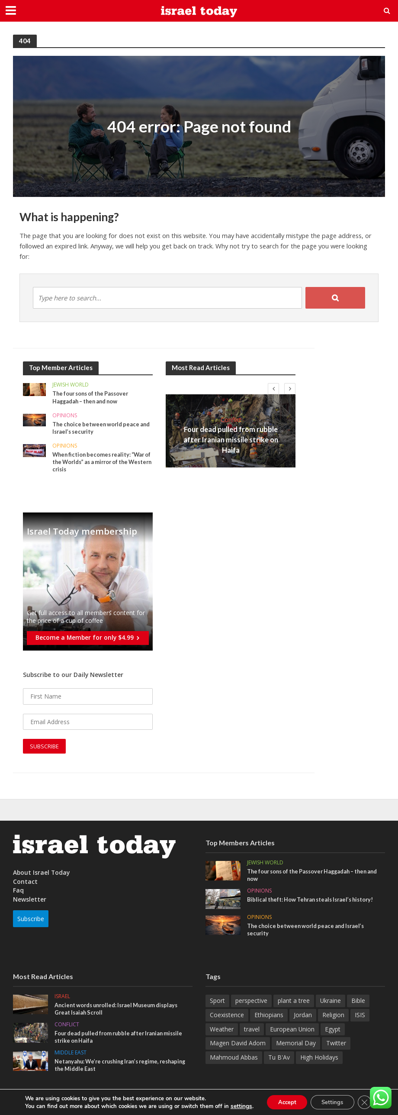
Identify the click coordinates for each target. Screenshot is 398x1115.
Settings (333, 1101)
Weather (222, 1031)
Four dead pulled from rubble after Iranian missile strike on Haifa (230, 439)
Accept (282, 1101)
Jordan (303, 1016)
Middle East (71, 1056)
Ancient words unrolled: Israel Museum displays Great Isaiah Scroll (120, 1010)
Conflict (230, 426)
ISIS (360, 1016)
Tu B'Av (279, 1059)
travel (252, 1031)
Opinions (64, 416)
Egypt (332, 1031)
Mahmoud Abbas (234, 1059)
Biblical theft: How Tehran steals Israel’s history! (314, 901)
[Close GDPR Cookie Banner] (369, 1101)
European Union (292, 1031)
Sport (217, 1003)
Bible (358, 1003)
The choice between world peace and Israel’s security (97, 428)
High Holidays (319, 1059)
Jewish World (70, 385)
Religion (333, 1016)
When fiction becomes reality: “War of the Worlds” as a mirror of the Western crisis (100, 463)
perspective (251, 1003)
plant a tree (294, 1003)
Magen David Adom (238, 1045)
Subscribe (30, 920)
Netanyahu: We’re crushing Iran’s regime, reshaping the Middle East (111, 1068)
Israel (62, 999)
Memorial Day (296, 1045)
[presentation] (273, 388)
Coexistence (227, 1016)
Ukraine (330, 1003)
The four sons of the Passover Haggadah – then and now (93, 397)
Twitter (336, 1045)
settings (235, 1105)
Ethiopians (268, 1016)
